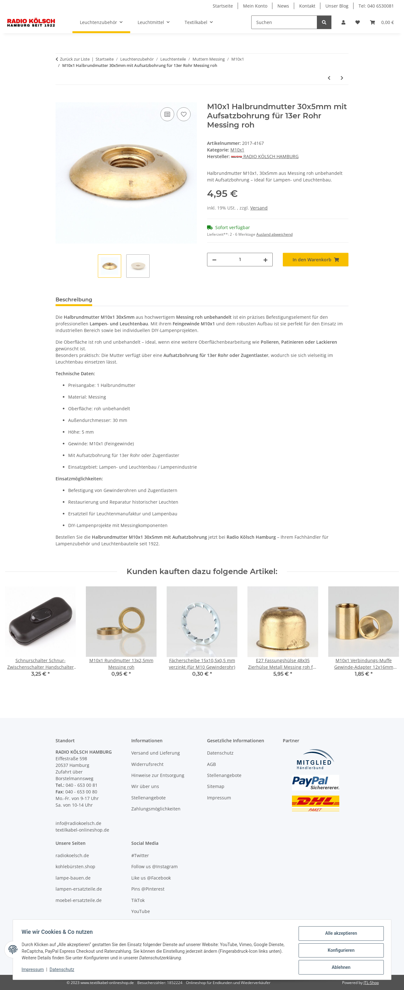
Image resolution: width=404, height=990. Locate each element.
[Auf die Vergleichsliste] (167, 114)
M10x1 (237, 150)
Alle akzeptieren (339, 934)
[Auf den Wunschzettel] (184, 114)
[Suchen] (284, 22)
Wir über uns (145, 786)
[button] (343, 22)
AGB (211, 764)
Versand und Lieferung (155, 753)
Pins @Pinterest (147, 889)
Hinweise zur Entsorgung (157, 775)
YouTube (140, 911)
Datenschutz (63, 970)
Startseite (223, 6)
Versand (259, 208)
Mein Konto (255, 6)
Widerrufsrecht (147, 764)
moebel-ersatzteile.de (79, 900)
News (283, 6)
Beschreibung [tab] (74, 300)
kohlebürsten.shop (75, 866)
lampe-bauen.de (73, 878)
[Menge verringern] (214, 259)
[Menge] (240, 259)
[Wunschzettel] (357, 22)
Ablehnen (339, 967)
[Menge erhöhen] (265, 259)
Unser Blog (336, 6)
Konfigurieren (339, 951)
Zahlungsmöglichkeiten (156, 809)
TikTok (138, 900)
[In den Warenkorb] (61, 98)
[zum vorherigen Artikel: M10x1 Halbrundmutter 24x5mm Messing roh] (329, 78)
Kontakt (307, 6)
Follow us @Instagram (154, 866)
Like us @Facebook (151, 878)
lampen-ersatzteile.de (79, 889)
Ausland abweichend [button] (274, 234)
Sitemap (215, 786)
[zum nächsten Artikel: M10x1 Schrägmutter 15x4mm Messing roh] (342, 78)
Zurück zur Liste (75, 59)
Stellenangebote (148, 798)
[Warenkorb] (382, 22)
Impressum (34, 970)
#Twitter (140, 855)
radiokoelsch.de (72, 855)
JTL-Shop (371, 982)
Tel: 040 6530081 (376, 6)
